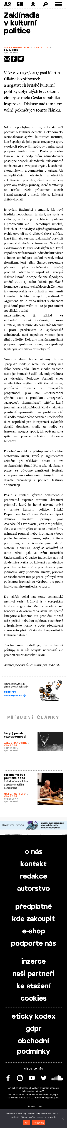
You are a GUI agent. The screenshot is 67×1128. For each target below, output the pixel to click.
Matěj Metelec (15, 794)
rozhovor (10, 799)
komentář (10, 748)
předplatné (33, 907)
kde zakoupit (33, 919)
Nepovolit (39, 1122)
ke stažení (33, 986)
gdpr (33, 1029)
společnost (11, 52)
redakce (33, 876)
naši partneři (33, 974)
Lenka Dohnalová (17, 47)
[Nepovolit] (62, 1118)
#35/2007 (41, 47)
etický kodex (34, 1016)
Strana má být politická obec (14, 776)
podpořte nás (33, 943)
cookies (34, 998)
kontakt (33, 864)
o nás (33, 852)
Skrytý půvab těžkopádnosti (15, 735)
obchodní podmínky (33, 1046)
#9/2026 (10, 745)
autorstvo (33, 889)
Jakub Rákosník (15, 743)
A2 (7, 4)
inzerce (33, 961)
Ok (26, 1122)
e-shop (33, 931)
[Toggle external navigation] (58, 4)
